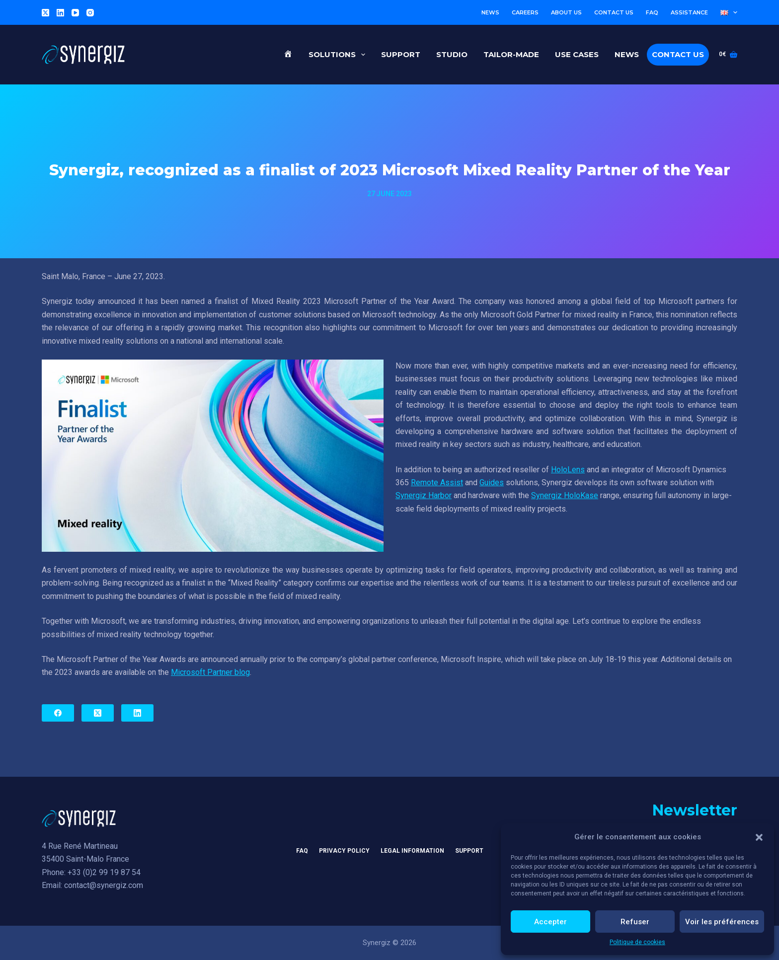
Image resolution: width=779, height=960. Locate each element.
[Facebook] (58, 713)
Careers (525, 12)
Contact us (613, 12)
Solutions (339, 55)
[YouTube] (75, 12)
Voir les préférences (722, 921)
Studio (451, 54)
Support (400, 54)
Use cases (577, 54)
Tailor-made (511, 54)
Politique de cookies (637, 942)
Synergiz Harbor (423, 495)
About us (566, 12)
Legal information (412, 850)
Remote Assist (437, 482)
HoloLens (568, 469)
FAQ (652, 12)
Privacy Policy (344, 850)
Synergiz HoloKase (564, 495)
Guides (491, 482)
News (490, 12)
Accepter (550, 921)
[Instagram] (90, 12)
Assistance (689, 12)
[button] (759, 837)
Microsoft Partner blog (210, 672)
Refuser (635, 921)
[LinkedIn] (60, 12)
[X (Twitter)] (45, 12)
